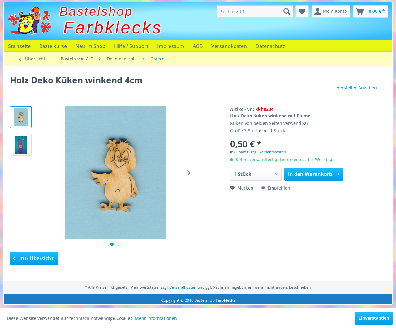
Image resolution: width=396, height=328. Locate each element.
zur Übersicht (33, 258)
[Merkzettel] (302, 11)
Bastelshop (96, 11)
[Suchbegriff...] (255, 11)
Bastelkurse (53, 46)
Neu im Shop (90, 46)
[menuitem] (255, 11)
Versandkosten (229, 46)
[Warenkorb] (370, 11)
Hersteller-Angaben (356, 87)
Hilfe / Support (131, 46)
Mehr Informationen (156, 318)
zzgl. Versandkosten (268, 152)
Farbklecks (113, 27)
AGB (198, 46)
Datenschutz (270, 46)
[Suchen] (286, 11)
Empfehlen (275, 188)
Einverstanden (374, 318)
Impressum (170, 46)
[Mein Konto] (331, 11)
